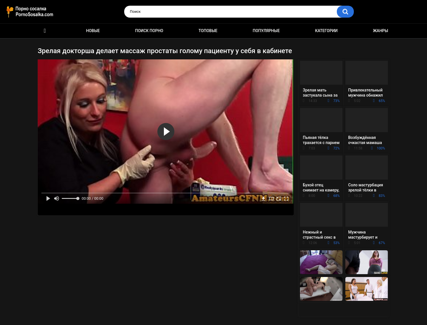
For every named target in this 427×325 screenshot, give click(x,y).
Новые (93, 30)
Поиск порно (149, 30)
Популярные (266, 30)
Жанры (380, 30)
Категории (326, 30)
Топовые (207, 30)
